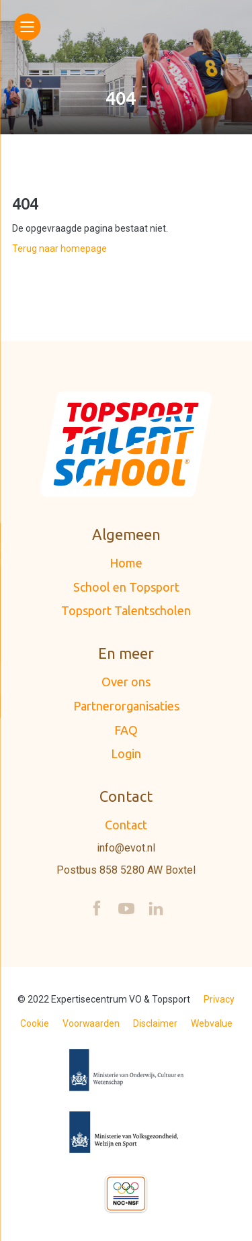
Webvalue (212, 1023)
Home (126, 562)
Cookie (34, 1023)
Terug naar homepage (59, 248)
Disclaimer (155, 1023)
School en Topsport (126, 587)
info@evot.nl (126, 848)
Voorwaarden (91, 1023)
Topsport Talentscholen (126, 610)
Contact (126, 824)
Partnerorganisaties (126, 706)
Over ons (126, 681)
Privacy (219, 999)
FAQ (126, 730)
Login (126, 753)
